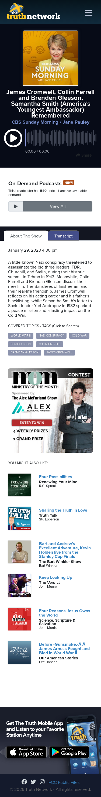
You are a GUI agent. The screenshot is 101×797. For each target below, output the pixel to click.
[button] (13, 143)
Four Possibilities (55, 476)
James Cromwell (59, 352)
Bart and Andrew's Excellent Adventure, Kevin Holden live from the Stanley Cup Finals (65, 550)
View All (58, 206)
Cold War (79, 335)
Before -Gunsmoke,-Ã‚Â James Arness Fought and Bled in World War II (64, 649)
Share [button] (84, 155)
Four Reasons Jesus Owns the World (64, 613)
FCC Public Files (63, 782)
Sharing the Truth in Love (63, 510)
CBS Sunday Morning (35, 122)
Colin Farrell (49, 344)
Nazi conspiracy (51, 335)
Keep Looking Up (55, 577)
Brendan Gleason (25, 352)
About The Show (26, 236)
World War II (21, 335)
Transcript (63, 236)
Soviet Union (21, 344)
